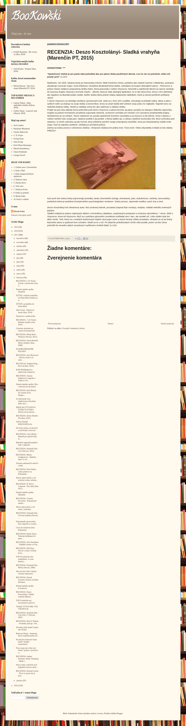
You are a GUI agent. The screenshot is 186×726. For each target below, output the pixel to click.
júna (18, 262)
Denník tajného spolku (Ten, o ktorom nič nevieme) (27, 385)
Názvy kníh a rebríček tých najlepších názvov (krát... (27, 666)
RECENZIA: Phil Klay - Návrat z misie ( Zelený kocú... (26, 550)
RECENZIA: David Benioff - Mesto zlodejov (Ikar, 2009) (27, 343)
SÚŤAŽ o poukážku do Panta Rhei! (25, 305)
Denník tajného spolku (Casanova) (25, 587)
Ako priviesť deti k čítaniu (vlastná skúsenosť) (26, 572)
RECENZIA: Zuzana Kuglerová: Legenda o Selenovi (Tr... (25, 378)
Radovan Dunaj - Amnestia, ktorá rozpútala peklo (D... (27, 634)
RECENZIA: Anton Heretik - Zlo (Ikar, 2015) (27, 417)
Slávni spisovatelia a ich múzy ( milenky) (25, 508)
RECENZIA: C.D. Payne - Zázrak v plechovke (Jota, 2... (27, 283)
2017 (16, 235)
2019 (16, 227)
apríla (18, 270)
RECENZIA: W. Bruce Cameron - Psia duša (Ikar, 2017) (27, 486)
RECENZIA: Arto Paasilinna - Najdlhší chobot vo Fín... (27, 543)
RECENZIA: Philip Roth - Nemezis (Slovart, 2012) (26, 335)
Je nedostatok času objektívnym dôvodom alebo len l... (26, 401)
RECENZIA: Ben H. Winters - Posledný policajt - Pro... (27, 622)
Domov (111, 324)
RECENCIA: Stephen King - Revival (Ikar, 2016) (27, 365)
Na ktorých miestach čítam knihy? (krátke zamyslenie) (26, 642)
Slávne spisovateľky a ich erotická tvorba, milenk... (27, 479)
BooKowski (35, 17)
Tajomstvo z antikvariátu (25, 316)
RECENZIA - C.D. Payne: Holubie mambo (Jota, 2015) (26, 322)
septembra (20, 250)
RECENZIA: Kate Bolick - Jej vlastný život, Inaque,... (26, 392)
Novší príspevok (54, 324)
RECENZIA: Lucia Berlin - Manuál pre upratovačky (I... (26, 436)
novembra (20, 242)
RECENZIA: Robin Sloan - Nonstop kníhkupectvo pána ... (26, 536)
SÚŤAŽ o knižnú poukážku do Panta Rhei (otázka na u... (26, 297)
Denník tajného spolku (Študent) (25, 493)
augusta (19, 254)
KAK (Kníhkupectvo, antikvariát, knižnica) (25, 371)
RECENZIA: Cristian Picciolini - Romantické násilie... (26, 500)
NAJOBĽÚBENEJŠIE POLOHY (25, 350)
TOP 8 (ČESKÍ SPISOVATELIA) (24, 423)
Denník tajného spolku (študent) (25, 290)
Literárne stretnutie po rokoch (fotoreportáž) (25, 329)
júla (18, 258)
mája (18, 266)
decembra (20, 238)
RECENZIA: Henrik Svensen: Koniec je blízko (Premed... (27, 579)
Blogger (119, 713)
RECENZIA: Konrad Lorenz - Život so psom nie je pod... (27, 673)
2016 (16, 686)
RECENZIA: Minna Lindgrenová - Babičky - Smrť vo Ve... (26, 457)
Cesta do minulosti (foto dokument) (25, 529)
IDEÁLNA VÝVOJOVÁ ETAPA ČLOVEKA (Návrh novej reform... (26, 409)
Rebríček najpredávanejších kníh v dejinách (26, 444)
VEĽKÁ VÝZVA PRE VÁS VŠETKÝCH (27, 608)
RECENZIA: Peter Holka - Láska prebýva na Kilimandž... (26, 471)
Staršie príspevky (167, 324)
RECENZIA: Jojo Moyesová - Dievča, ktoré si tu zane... (27, 357)
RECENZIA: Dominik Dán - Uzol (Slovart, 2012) (27, 450)
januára (19, 681)
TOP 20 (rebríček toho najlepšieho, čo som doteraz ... (24, 559)
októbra (19, 246)
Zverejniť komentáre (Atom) (73, 328)
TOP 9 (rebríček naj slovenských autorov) (25, 601)
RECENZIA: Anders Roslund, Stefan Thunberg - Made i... (27, 658)
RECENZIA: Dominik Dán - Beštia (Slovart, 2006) (27, 566)
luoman (100, 713)
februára (19, 278)
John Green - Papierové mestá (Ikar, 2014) (25, 311)
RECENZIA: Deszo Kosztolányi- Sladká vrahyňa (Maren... (25, 594)
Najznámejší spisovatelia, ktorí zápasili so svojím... (27, 522)
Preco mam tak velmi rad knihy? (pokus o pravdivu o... (27, 650)
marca (19, 274)
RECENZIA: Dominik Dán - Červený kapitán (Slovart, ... (27, 515)
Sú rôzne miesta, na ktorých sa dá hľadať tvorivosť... (27, 429)
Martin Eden (19, 211)
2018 (16, 231)
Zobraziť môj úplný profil (21, 215)
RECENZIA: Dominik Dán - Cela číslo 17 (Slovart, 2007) (27, 615)
